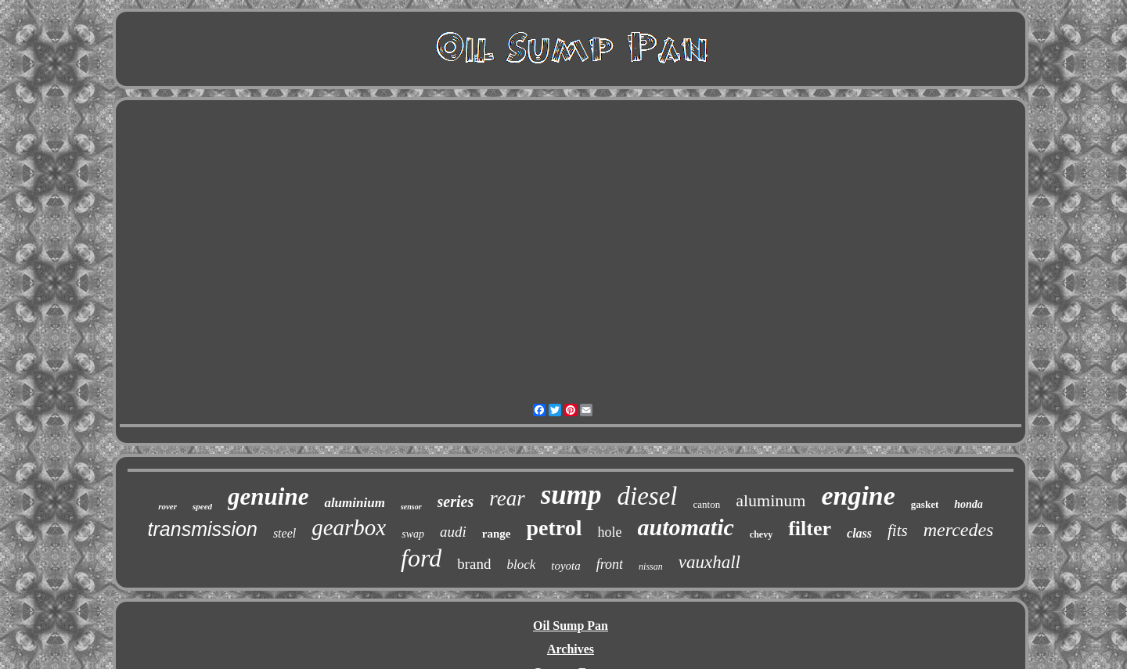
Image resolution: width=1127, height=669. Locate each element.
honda (968, 504)
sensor (411, 506)
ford (421, 558)
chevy (761, 534)
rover (167, 506)
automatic (686, 527)
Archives (570, 649)
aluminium (354, 502)
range (496, 533)
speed (202, 506)
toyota (566, 565)
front (609, 564)
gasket (924, 504)
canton (707, 504)
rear (507, 498)
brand (474, 564)
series (455, 501)
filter (809, 528)
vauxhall (709, 562)
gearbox (348, 527)
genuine (268, 496)
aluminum (770, 500)
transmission (202, 529)
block (520, 564)
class (859, 533)
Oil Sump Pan (570, 625)
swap (412, 534)
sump (571, 495)
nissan (651, 566)
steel (284, 533)
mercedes (959, 530)
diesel (648, 496)
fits (898, 530)
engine (858, 495)
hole (610, 532)
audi (453, 531)
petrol (554, 528)
